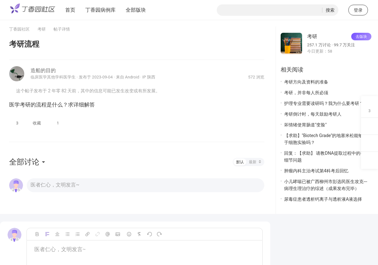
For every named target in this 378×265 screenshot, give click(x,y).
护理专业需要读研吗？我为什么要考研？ (324, 103)
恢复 (159, 234)
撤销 (149, 234)
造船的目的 (43, 70)
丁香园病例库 (100, 10)
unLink (97, 234)
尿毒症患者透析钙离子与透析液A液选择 (323, 199)
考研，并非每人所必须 (306, 92)
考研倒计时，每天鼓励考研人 (312, 114)
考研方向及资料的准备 (306, 81)
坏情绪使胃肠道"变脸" (305, 124)
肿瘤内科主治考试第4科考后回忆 (316, 170)
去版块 (361, 36)
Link (87, 234)
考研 (41, 29)
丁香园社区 (19, 29)
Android (132, 77)
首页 (70, 10)
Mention (108, 234)
